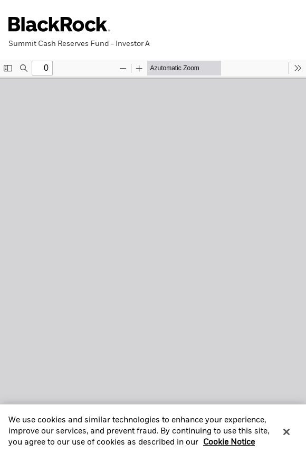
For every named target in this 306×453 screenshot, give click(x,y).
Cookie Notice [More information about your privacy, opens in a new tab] (229, 446)
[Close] (286, 435)
